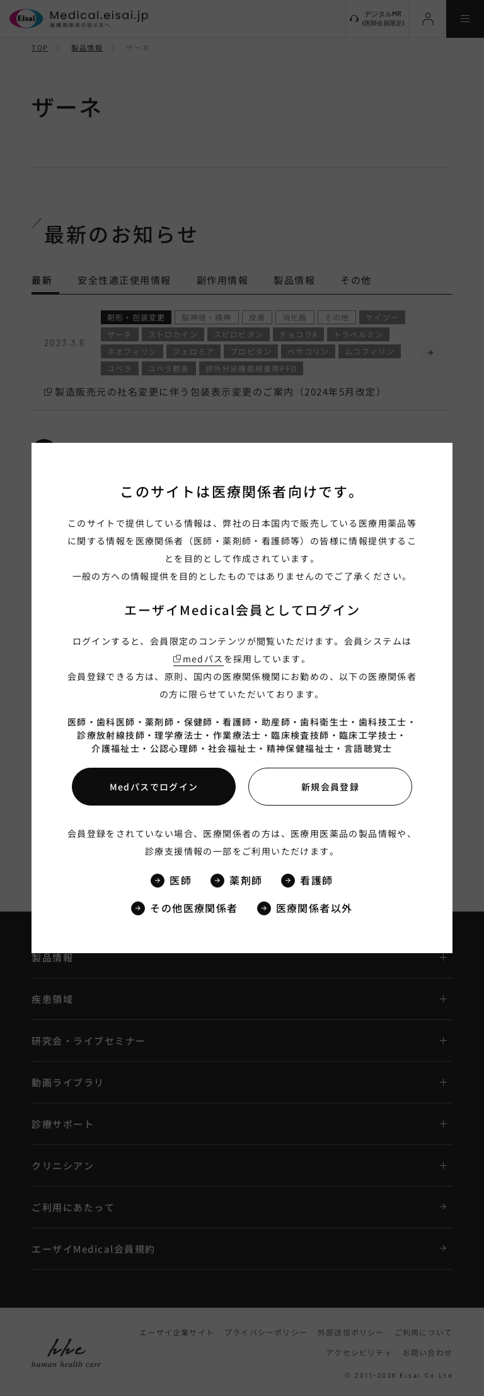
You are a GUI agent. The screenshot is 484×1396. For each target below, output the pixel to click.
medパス (203, 658)
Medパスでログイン (154, 786)
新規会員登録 (330, 786)
